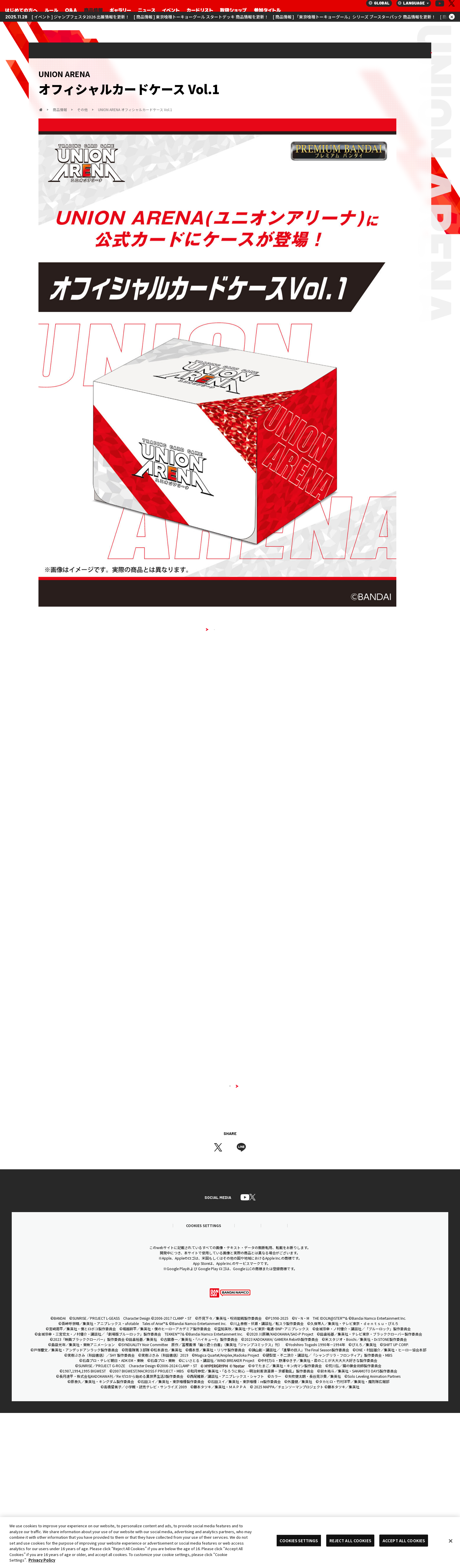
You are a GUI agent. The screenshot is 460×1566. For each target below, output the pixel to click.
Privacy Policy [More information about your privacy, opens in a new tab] (41, 1560)
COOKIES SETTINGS (299, 1540)
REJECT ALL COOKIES (350, 1540)
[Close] (450, 1540)
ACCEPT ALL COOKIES (404, 1540)
